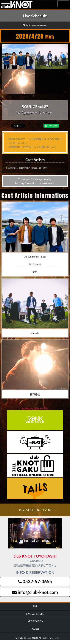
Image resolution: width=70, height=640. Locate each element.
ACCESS (35, 628)
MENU (63, 3)
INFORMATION (35, 621)
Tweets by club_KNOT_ (35, 408)
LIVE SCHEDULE (35, 614)
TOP (35, 606)
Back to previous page (35, 25)
